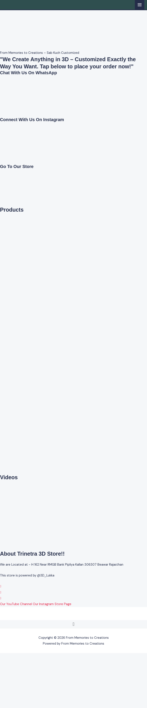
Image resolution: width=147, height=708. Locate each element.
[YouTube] (0, 598)
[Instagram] (0, 592)
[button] (73, 624)
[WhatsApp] (0, 586)
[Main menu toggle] (139, 5)
